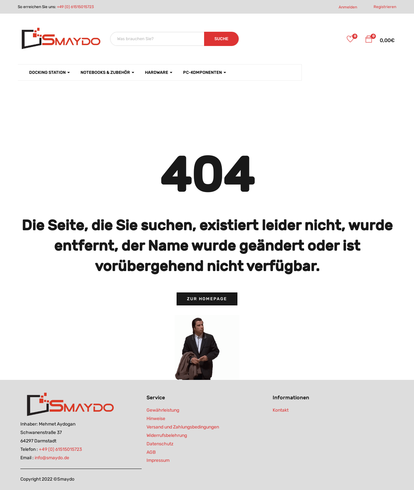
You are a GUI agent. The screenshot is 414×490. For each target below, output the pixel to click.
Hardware (158, 72)
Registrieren (385, 7)
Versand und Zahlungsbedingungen (183, 427)
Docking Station (49, 72)
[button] (368, 40)
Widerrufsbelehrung (167, 435)
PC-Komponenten (204, 72)
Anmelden (348, 7)
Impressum (158, 460)
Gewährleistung (163, 410)
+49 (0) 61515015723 (75, 7)
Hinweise (156, 418)
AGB (151, 452)
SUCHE (221, 38)
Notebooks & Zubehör (107, 72)
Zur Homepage (207, 298)
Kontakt (281, 410)
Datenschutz (160, 444)
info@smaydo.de (52, 458)
